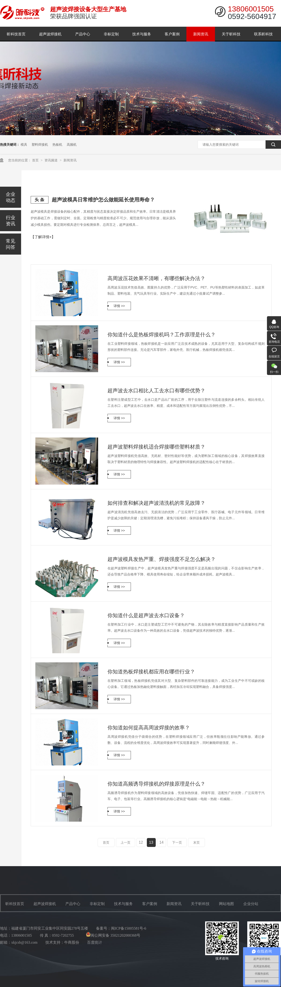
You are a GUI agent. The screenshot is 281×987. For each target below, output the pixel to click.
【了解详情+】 (43, 237)
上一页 (125, 842)
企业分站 (250, 904)
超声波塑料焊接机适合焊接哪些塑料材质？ (156, 447)
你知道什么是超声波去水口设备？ (146, 615)
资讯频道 (51, 160)
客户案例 (172, 34)
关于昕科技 (231, 34)
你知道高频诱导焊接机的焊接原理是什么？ (156, 784)
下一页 (177, 842)
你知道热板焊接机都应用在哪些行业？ (151, 672)
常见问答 (10, 244)
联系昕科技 (263, 34)
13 (151, 842)
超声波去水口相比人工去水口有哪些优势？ (156, 390)
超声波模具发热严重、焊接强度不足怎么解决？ (161, 559)
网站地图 (226, 904)
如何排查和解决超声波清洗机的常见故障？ (156, 503)
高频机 (72, 144)
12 (141, 842)
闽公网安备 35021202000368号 (113, 935)
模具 (24, 144)
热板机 (57, 144)
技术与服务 (141, 34)
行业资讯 (10, 220)
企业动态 (10, 197)
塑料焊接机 (40, 144)
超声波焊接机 (50, 34)
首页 (36, 160)
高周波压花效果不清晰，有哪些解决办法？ (156, 278)
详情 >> (119, 306)
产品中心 (82, 34)
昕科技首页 (16, 34)
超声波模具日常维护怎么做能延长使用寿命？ (103, 200)
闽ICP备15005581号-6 (128, 928)
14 (161, 842)
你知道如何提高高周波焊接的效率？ (148, 728)
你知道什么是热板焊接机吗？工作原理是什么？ (161, 335)
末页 (196, 842)
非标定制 (111, 34)
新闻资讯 (200, 34)
